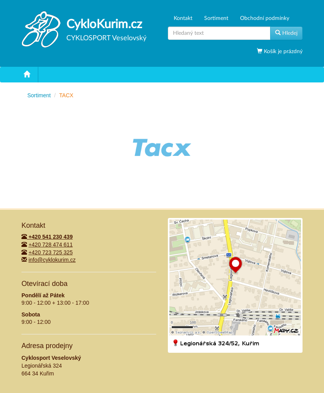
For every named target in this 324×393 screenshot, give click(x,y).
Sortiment (216, 18)
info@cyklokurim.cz (52, 260)
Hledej (286, 33)
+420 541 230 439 (47, 237)
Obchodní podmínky (264, 18)
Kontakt (183, 18)
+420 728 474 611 (50, 244)
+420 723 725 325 (50, 252)
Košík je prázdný (282, 51)
